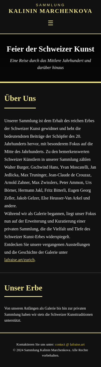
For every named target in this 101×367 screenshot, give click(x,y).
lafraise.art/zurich (19, 259)
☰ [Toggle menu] (51, 23)
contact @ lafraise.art (70, 344)
